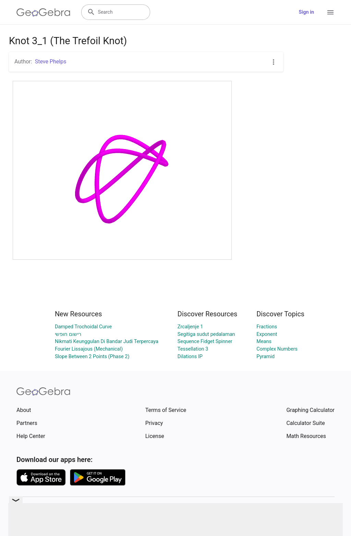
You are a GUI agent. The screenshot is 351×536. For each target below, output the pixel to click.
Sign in (306, 12)
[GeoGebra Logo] (43, 12)
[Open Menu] (330, 12)
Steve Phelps (50, 61)
